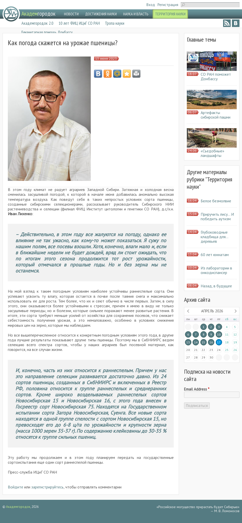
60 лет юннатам (215, 254)
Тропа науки (114, 23)
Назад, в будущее (216, 285)
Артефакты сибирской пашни (215, 115)
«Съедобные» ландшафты (212, 153)
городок (38, 13)
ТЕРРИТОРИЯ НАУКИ (170, 13)
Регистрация (168, 4)
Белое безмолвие (216, 200)
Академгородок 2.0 (37, 23)
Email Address (196, 389)
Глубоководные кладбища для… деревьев (214, 237)
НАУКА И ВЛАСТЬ (135, 13)
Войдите (15, 486)
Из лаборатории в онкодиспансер (216, 270)
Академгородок (18, 507)
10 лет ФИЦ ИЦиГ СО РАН (79, 23)
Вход (150, 4)
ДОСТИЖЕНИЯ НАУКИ (101, 13)
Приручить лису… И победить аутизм (217, 216)
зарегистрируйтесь (47, 486)
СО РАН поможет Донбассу (216, 76)
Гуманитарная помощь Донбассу (47, 32)
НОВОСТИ (71, 13)
